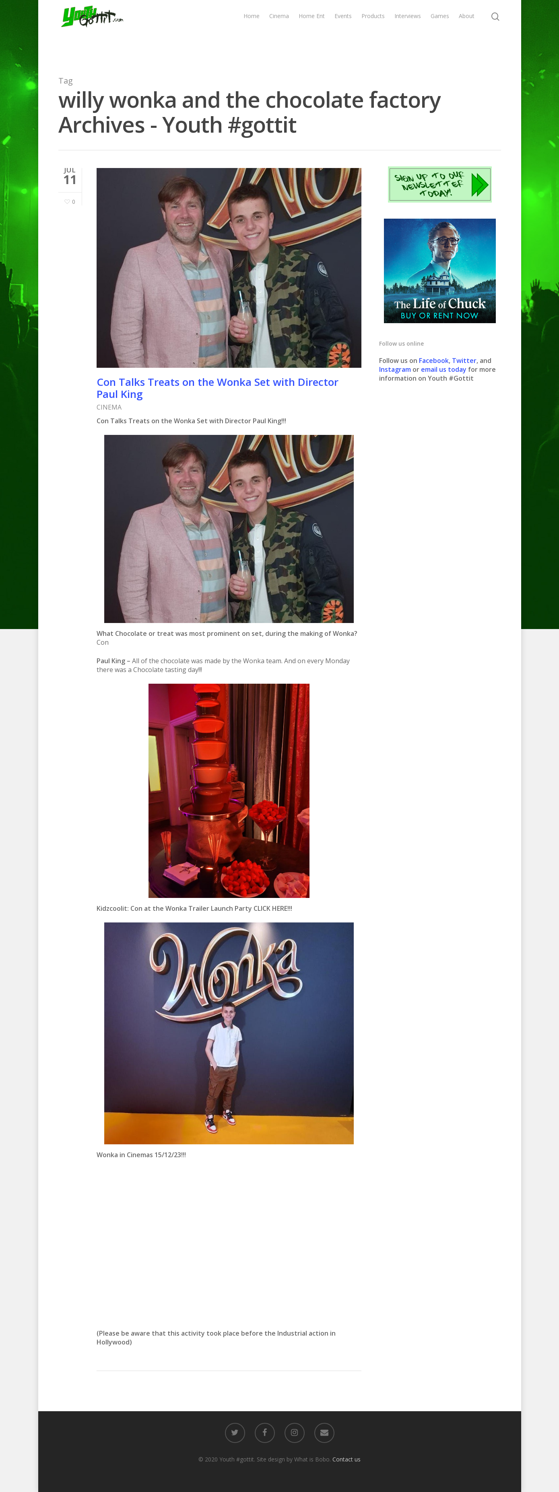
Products (373, 31)
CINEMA (109, 407)
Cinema (279, 31)
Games (440, 31)
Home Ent (312, 31)
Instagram (396, 369)
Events (343, 31)
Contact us (346, 1459)
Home (251, 31)
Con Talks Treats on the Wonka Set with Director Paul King (217, 388)
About (466, 31)
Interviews (407, 31)
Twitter (464, 360)
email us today (443, 369)
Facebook (434, 360)
